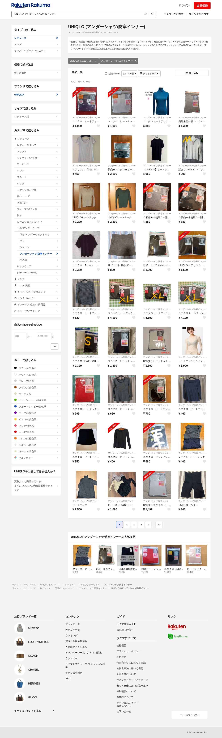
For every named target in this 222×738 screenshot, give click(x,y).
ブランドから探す (198, 14)
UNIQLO (36, 94)
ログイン (184, 5)
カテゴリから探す (173, 14)
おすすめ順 (129, 73)
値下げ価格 (36, 72)
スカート (37, 177)
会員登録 (202, 5)
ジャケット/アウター (37, 157)
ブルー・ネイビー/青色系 (36, 406)
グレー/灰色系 (36, 381)
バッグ (37, 183)
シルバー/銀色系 (36, 444)
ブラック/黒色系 (36, 368)
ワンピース (37, 164)
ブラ (39, 241)
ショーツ (39, 247)
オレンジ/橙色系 (36, 438)
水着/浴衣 (37, 202)
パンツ (37, 170)
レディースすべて (37, 145)
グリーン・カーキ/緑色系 (36, 400)
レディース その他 (37, 272)
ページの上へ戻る (189, 715)
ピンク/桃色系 (36, 425)
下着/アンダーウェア (37, 228)
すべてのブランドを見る (27, 710)
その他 (39, 260)
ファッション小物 (37, 189)
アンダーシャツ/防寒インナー (119, 60)
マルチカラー (36, 457)
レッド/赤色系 (36, 432)
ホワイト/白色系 (36, 374)
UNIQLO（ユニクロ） (83, 60)
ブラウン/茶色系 (36, 387)
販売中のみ (112, 73)
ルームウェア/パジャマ (37, 221)
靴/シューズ (37, 196)
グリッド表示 (149, 73)
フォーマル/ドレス (37, 209)
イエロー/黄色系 (36, 419)
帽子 (37, 215)
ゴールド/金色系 (36, 451)
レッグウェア (37, 266)
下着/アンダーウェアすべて (39, 234)
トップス (37, 151)
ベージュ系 (36, 393)
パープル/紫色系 (36, 412)
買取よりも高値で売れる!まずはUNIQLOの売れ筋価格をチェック (36, 485)
